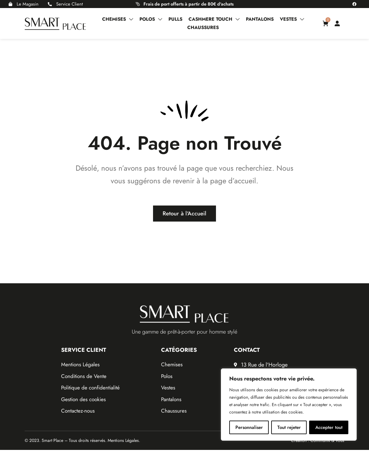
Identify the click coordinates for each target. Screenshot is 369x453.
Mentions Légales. (124, 444)
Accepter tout (328, 427)
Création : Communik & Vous (317, 444)
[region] (289, 404)
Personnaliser (249, 427)
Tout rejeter (289, 427)
